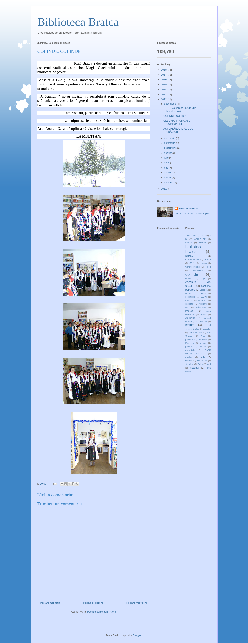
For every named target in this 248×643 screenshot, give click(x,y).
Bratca (189, 255)
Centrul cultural (192, 267)
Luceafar (207, 329)
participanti (190, 339)
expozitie (189, 304)
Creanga (204, 290)
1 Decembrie (191, 236)
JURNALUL (190, 318)
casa (204, 263)
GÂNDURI (201, 307)
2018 (164, 69)
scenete (188, 361)
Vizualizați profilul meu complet (192, 213)
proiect (203, 347)
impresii (189, 310)
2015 (164, 84)
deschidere (190, 297)
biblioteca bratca (194, 249)
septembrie (170, 147)
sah (202, 357)
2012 (164, 99)
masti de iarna (195, 332)
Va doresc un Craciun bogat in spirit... (179, 109)
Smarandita (202, 361)
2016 (164, 79)
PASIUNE (203, 339)
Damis (188, 293)
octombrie (170, 142)
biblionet (202, 243)
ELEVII (203, 297)
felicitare (203, 304)
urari (209, 364)
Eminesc (189, 300)
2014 (164, 89)
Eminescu (202, 300)
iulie (166, 157)
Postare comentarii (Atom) (102, 611)
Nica (203, 336)
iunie (167, 162)
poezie (203, 343)
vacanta (194, 367)
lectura (190, 325)
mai (166, 167)
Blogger (137, 635)
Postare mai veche (136, 602)
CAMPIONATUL (192, 259)
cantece (207, 259)
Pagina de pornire (93, 602)
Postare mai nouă (50, 602)
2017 (164, 74)
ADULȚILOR (200, 239)
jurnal (203, 315)
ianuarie (169, 182)
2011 (164, 188)
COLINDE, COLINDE (175, 115)
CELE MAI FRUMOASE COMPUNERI (176, 122)
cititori (208, 267)
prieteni (188, 347)
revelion (188, 357)
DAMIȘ (202, 293)
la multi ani (201, 322)
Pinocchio (189, 343)
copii (203, 279)
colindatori (198, 270)
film (187, 307)
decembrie (170, 103)
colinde (191, 274)
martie (168, 177)
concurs (188, 279)
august (168, 152)
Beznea (188, 243)
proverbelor (190, 350)
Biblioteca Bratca (78, 22)
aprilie (167, 172)
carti (192, 262)
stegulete (189, 364)
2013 (164, 94)
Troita (200, 364)
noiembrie (170, 138)
